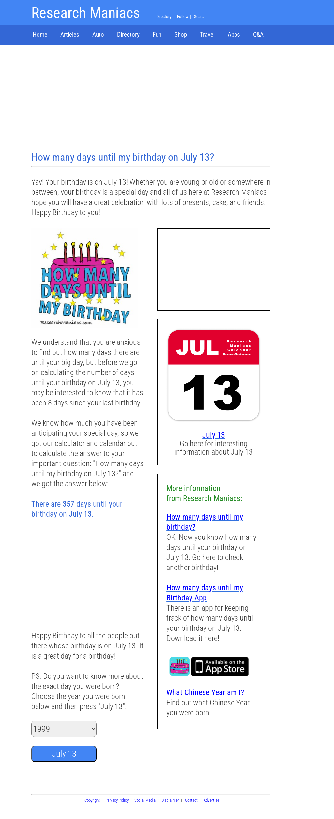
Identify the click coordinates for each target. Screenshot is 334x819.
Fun (157, 34)
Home (40, 34)
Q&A (258, 34)
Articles (69, 34)
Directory (128, 34)
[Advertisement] (151, 98)
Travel (207, 34)
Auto (98, 34)
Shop (181, 34)
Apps (234, 34)
